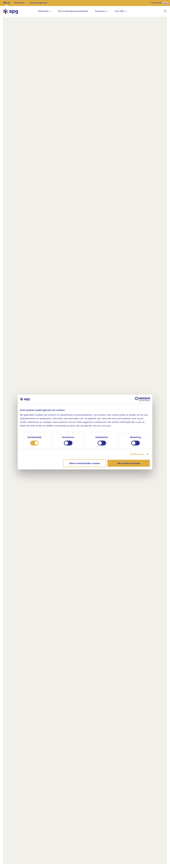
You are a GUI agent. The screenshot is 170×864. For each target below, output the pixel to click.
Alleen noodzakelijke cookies (84, 463)
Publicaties (44, 11)
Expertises (101, 11)
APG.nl (6, 3)
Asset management (38, 3)
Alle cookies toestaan (128, 463)
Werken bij (19, 3)
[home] (10, 11)
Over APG (121, 11)
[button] (165, 11)
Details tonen (137, 454)
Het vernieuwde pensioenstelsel (73, 11)
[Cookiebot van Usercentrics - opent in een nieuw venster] (137, 399)
